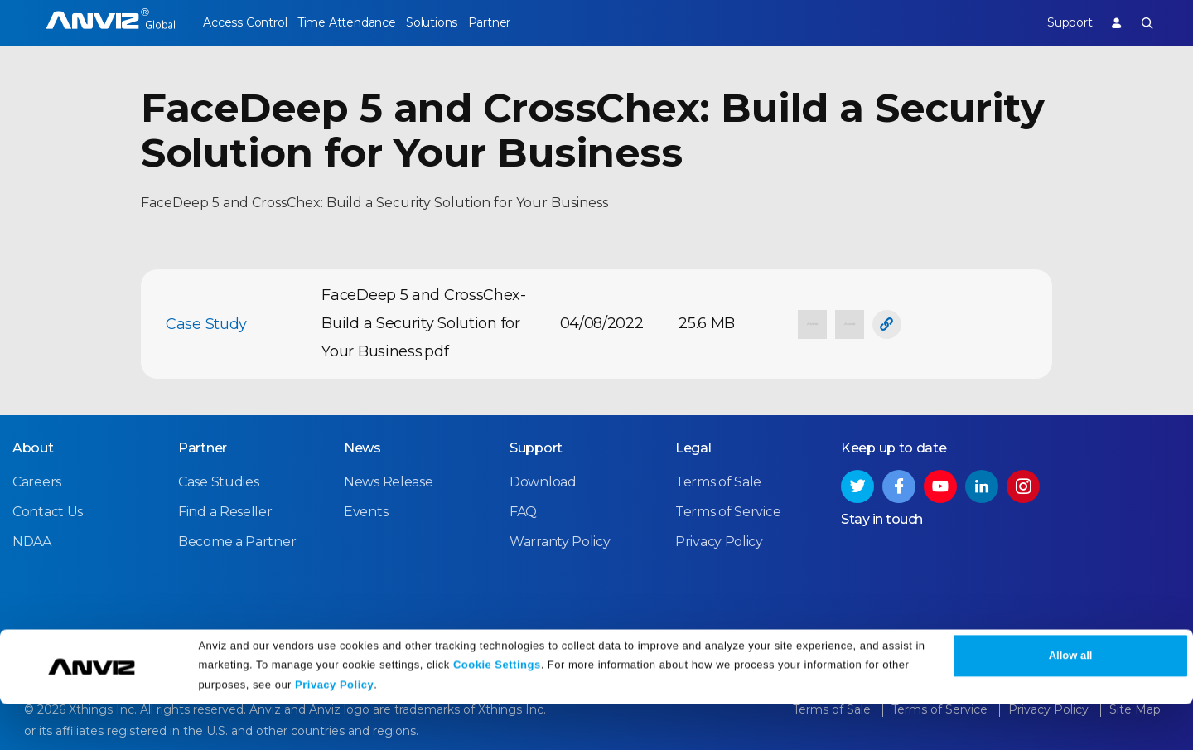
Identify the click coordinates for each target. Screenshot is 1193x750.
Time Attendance (360, 22)
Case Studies (218, 480)
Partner (531, 22)
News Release (388, 480)
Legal (693, 446)
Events (366, 510)
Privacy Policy (334, 731)
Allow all (1071, 702)
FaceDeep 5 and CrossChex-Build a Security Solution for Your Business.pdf (423, 323)
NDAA (31, 540)
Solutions (459, 22)
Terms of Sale (718, 480)
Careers (36, 480)
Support (1054, 22)
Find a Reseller (225, 510)
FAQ (523, 510)
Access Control (244, 22)
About (33, 446)
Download (543, 480)
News (362, 446)
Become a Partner (237, 540)
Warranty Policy (560, 540)
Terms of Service (727, 510)
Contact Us (47, 510)
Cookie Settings (497, 710)
